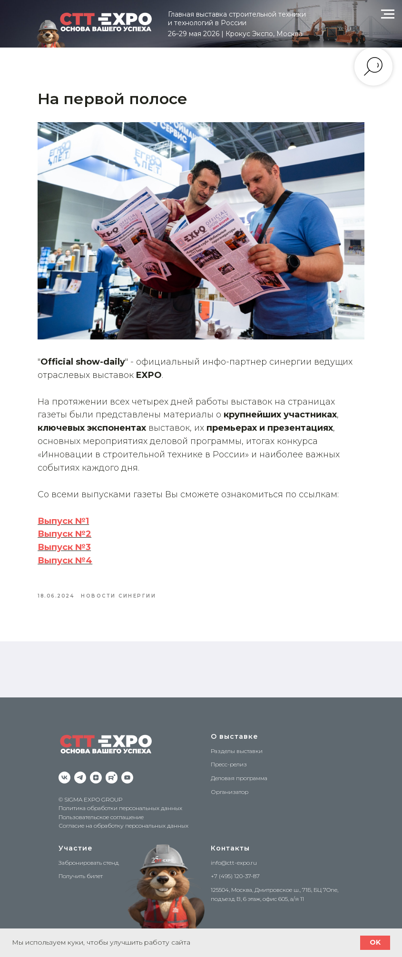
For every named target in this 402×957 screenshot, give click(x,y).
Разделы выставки (237, 742)
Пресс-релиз (229, 756)
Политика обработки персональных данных (120, 799)
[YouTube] (127, 769)
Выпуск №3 (75, 536)
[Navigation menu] (387, 14)
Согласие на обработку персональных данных (123, 818)
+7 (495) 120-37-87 (235, 867)
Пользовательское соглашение (101, 808)
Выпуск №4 (76, 549)
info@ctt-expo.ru (234, 854)
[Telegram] (80, 769)
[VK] (64, 769)
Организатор (229, 783)
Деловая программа (239, 769)
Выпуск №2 (76, 523)
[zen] (96, 769)
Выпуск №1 (74, 509)
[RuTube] (112, 769)
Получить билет (81, 867)
